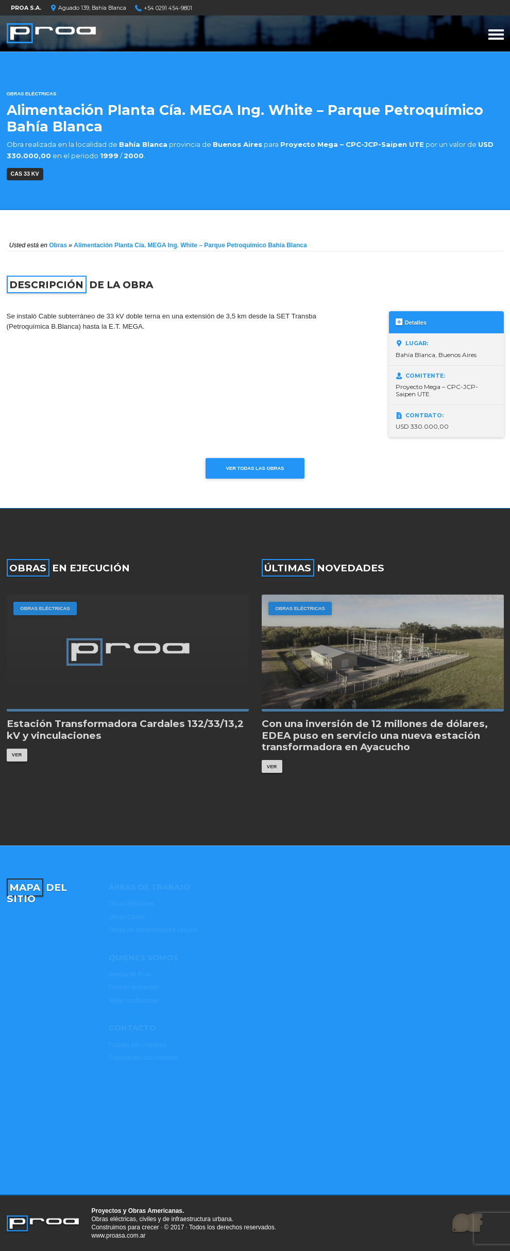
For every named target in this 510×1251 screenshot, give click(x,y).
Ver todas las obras (255, 468)
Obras (58, 245)
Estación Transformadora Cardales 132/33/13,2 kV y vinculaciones (125, 729)
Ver (17, 754)
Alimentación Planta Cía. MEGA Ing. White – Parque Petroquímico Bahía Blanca (190, 245)
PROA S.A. (26, 8)
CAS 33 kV (25, 174)
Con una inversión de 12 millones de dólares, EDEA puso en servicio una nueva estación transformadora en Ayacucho (375, 735)
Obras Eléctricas (32, 93)
